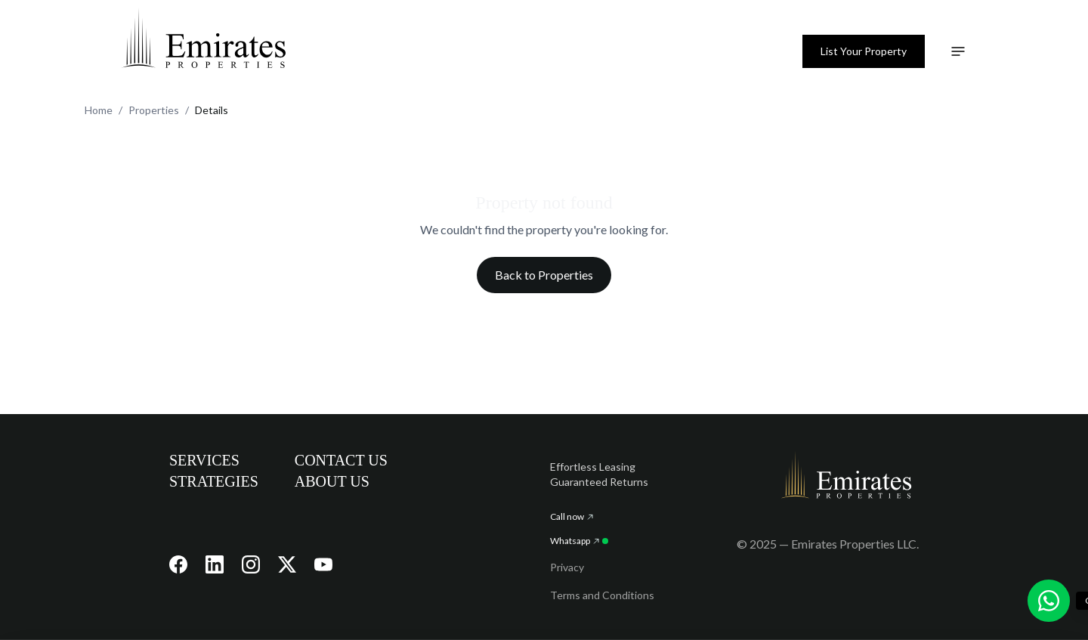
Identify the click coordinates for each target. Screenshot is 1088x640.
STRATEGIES (213, 481)
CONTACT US (341, 460)
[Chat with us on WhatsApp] (1049, 601)
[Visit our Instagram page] (251, 564)
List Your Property (864, 51)
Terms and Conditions (602, 595)
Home (99, 110)
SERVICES (204, 460)
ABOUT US (332, 481)
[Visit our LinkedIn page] (215, 564)
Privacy (567, 567)
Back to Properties (544, 274)
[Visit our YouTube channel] (323, 564)
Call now (571, 516)
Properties (153, 110)
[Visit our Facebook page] (178, 564)
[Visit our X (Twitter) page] (287, 564)
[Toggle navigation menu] (958, 51)
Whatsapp (579, 540)
